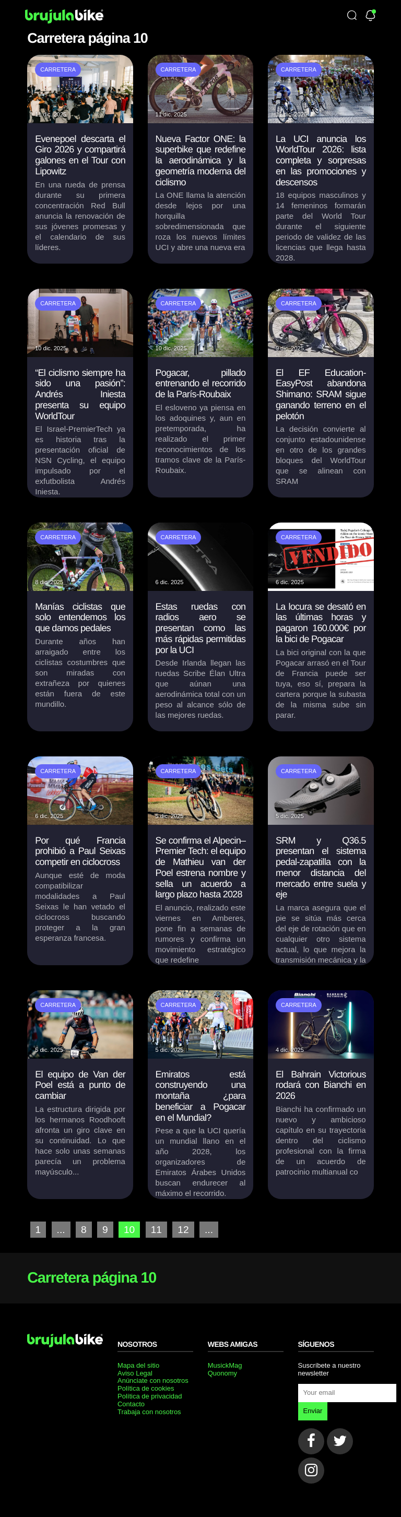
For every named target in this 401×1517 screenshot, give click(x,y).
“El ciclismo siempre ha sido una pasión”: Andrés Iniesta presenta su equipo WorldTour (80, 394)
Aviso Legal (134, 1373)
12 (183, 1229)
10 (129, 1229)
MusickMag (225, 1365)
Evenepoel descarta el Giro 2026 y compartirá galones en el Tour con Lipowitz (80, 155)
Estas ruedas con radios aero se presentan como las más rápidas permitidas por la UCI (201, 628)
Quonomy (222, 1373)
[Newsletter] (370, 16)
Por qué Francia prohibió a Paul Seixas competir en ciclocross (80, 851)
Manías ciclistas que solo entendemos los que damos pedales (80, 617)
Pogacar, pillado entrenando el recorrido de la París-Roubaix (201, 383)
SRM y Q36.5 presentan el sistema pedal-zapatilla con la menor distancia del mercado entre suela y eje (321, 867)
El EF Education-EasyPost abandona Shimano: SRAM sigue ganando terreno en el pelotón (321, 394)
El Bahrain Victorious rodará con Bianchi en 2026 (321, 1085)
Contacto (131, 1404)
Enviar (313, 1411)
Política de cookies (145, 1388)
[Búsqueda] (352, 16)
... (61, 1229)
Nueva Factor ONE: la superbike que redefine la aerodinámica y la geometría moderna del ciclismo (201, 160)
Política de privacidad (149, 1396)
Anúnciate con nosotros (152, 1380)
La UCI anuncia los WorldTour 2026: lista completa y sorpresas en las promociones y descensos (321, 160)
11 (156, 1229)
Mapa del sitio (138, 1365)
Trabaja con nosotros (149, 1412)
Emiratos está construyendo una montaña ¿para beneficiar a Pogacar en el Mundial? (201, 1096)
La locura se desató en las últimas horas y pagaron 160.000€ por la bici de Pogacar (321, 622)
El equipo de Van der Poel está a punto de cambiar (80, 1085)
